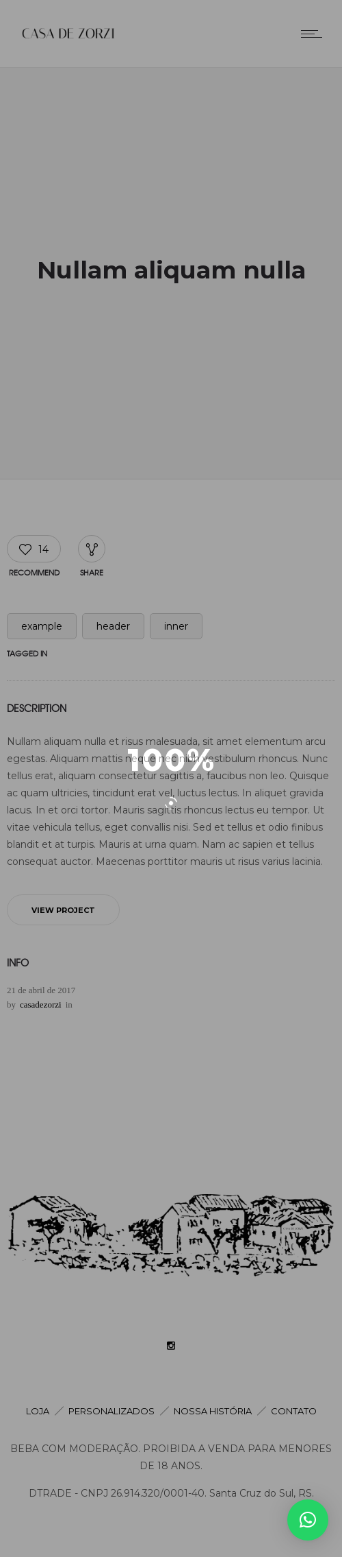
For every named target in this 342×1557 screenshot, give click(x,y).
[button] (307, 1520)
